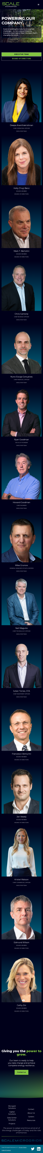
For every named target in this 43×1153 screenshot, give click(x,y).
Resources (31, 1120)
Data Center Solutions (12, 1119)
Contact (31, 1109)
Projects (12, 1124)
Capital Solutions (12, 1113)
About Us (31, 1113)
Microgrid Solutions (12, 1107)
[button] (38, 5)
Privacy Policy (23, 1147)
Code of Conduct (6, 1150)
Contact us (21, 1072)
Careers (31, 1117)
